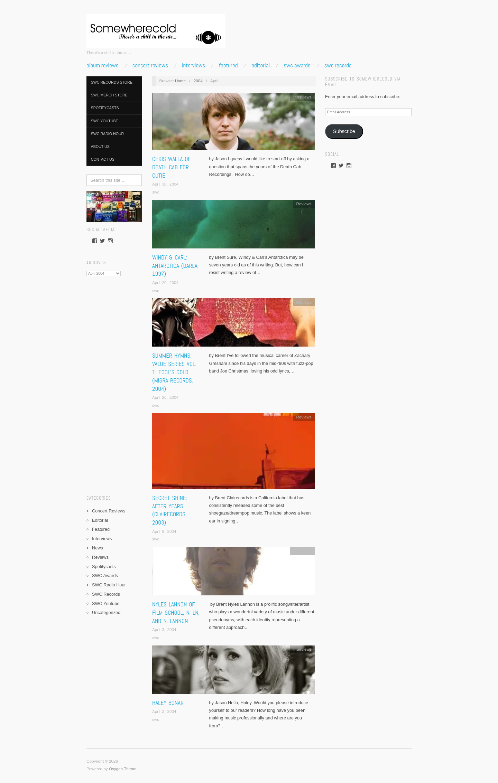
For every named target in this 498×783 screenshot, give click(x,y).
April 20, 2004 (165, 282)
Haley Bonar (168, 703)
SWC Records (338, 65)
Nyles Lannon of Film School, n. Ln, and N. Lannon (176, 613)
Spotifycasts (105, 108)
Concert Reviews (150, 65)
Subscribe (344, 131)
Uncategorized (106, 612)
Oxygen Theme (123, 768)
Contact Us (102, 159)
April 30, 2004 (165, 184)
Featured (228, 65)
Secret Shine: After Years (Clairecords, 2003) (169, 510)
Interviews (193, 65)
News (97, 547)
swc (155, 192)
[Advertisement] (114, 383)
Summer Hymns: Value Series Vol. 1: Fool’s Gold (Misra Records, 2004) (174, 372)
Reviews (100, 557)
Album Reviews (102, 65)
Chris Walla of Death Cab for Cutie (171, 167)
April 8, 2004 (164, 531)
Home (180, 80)
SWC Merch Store (109, 95)
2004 (198, 80)
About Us (100, 146)
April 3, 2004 (164, 629)
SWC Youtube (104, 121)
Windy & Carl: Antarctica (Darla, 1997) (175, 266)
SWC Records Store (111, 82)
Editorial (260, 65)
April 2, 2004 (164, 711)
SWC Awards (297, 65)
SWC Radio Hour (107, 134)
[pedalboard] (114, 206)
